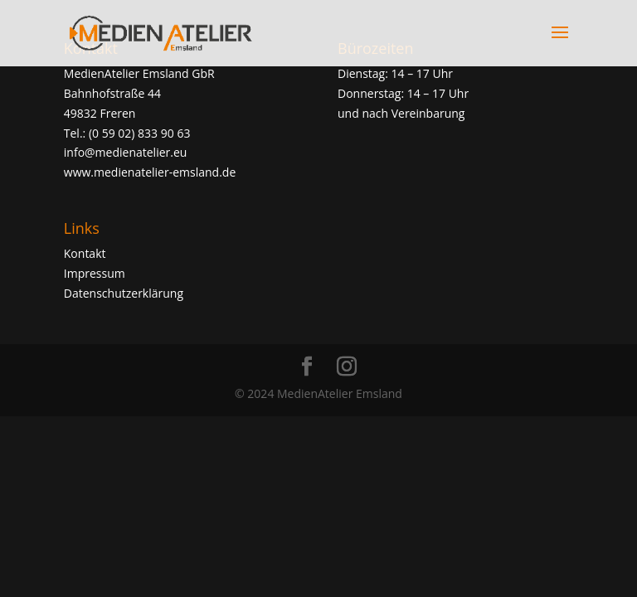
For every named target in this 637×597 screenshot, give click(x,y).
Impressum (94, 273)
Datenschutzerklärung (123, 293)
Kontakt (85, 253)
